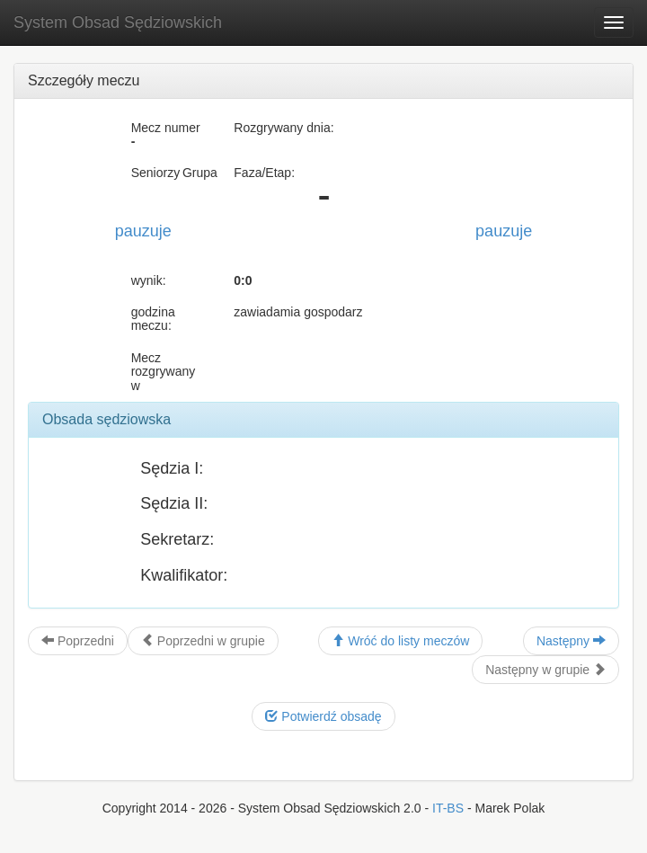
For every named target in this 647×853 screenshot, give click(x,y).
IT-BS (448, 808)
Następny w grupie (545, 669)
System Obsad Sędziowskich (117, 22)
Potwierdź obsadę (323, 716)
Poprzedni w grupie (203, 641)
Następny (571, 641)
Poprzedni (77, 641)
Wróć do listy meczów (400, 641)
